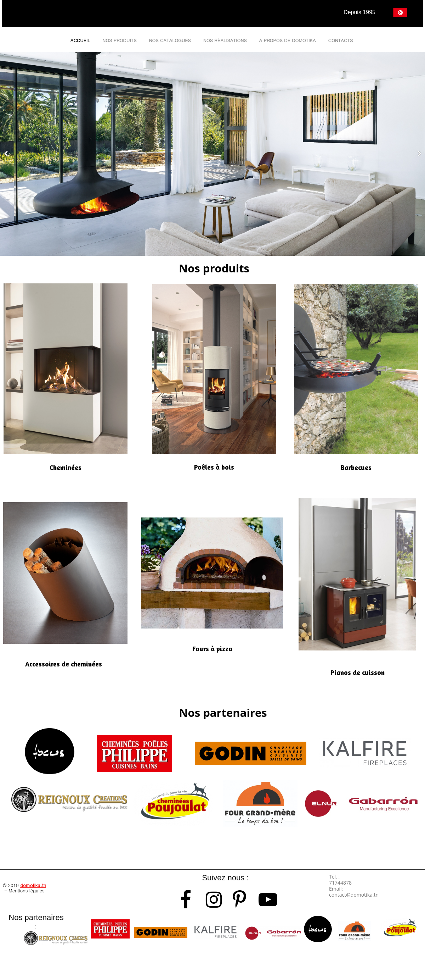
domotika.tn (33, 885)
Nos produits (119, 40)
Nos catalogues (170, 40)
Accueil (80, 40)
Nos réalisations (225, 40)
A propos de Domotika (287, 40)
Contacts (340, 40)
